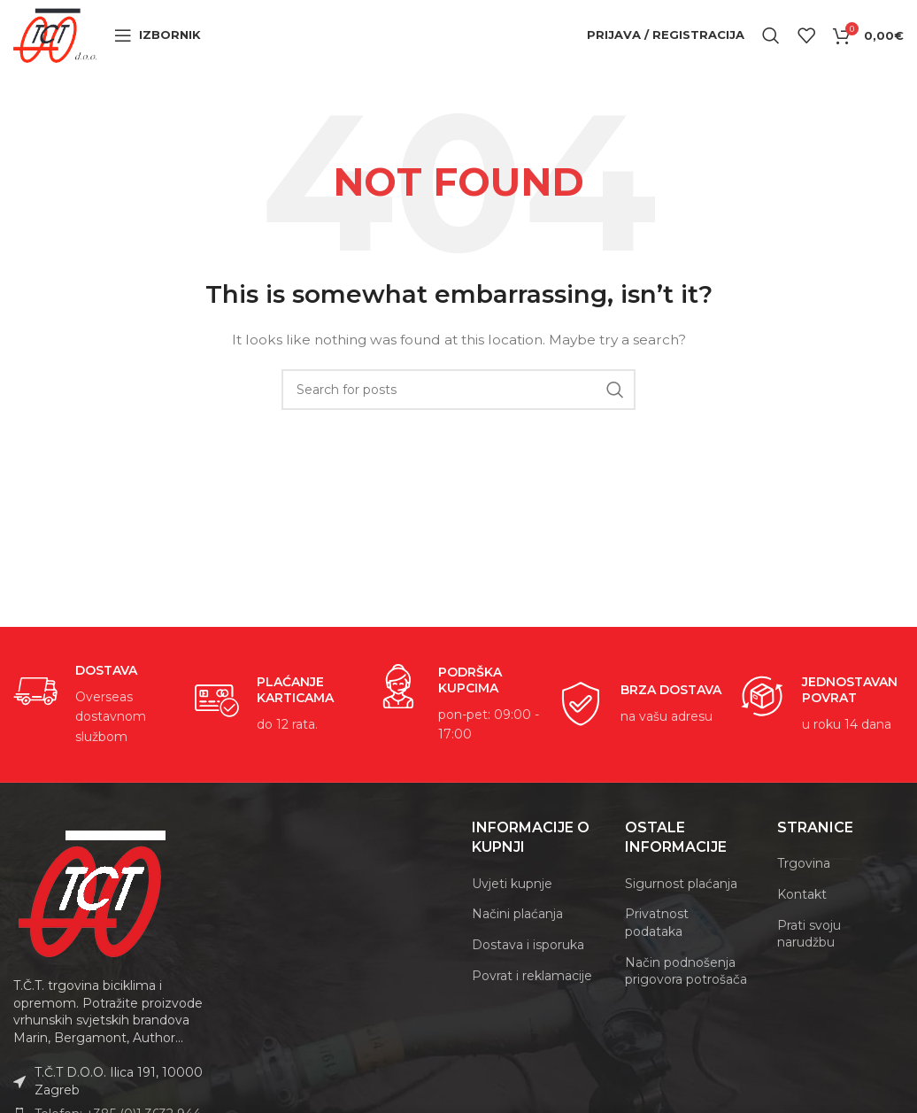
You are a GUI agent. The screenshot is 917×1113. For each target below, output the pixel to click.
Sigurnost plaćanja (681, 907)
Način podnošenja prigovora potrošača (686, 993)
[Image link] (93, 916)
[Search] (771, 47)
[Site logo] (72, 45)
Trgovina (803, 886)
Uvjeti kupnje (512, 907)
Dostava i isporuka (528, 968)
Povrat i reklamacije (532, 998)
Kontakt (802, 917)
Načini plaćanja (517, 937)
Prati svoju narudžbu (809, 956)
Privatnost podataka (657, 945)
